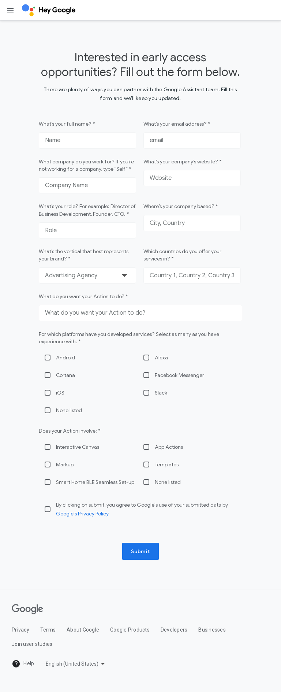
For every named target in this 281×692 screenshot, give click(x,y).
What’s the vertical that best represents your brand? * (83, 255)
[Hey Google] (48, 10)
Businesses (212, 630)
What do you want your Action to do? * (83, 296)
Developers (174, 630)
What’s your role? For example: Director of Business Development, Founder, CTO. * (87, 210)
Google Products (130, 630)
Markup (65, 464)
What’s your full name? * (67, 124)
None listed (69, 410)
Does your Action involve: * (69, 431)
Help (23, 663)
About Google (83, 630)
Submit (140, 551)
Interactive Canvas (77, 447)
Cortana (65, 375)
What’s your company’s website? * (182, 161)
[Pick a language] (76, 664)
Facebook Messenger (179, 375)
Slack (161, 392)
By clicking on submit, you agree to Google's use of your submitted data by (142, 509)
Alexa (161, 357)
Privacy (20, 630)
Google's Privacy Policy (82, 513)
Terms (48, 630)
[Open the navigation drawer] (10, 10)
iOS (60, 392)
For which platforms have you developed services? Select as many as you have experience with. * (129, 338)
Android (65, 357)
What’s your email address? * (176, 124)
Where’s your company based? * (180, 206)
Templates (167, 464)
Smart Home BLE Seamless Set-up (95, 482)
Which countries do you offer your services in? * (182, 255)
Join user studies (32, 644)
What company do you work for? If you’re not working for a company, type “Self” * (86, 165)
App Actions (169, 447)
